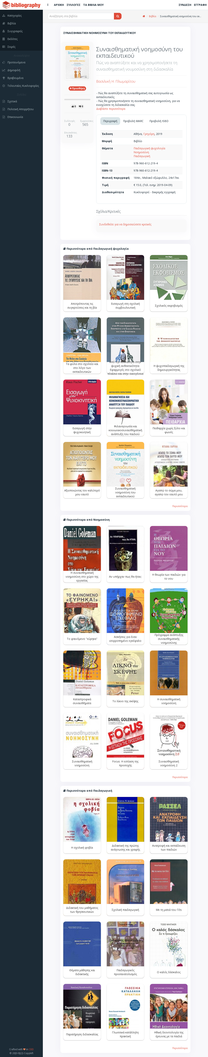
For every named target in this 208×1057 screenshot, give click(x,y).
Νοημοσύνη (141, 152)
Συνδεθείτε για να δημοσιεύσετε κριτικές (125, 224)
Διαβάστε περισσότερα (110, 109)
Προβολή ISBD (158, 121)
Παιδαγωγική (142, 156)
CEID (31, 1049)
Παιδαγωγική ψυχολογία (149, 148)
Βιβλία (152, 16)
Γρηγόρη (148, 134)
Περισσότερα (180, 506)
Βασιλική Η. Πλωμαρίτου (115, 81)
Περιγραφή (110, 121)
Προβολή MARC (133, 121)
